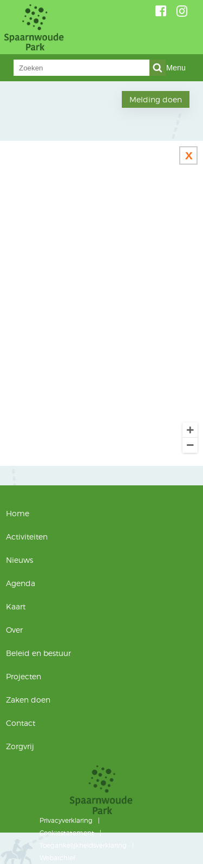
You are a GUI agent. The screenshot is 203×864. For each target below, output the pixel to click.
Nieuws (19, 559)
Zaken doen (28, 699)
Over (14, 629)
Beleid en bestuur (38, 653)
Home (17, 513)
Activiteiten (27, 536)
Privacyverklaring (66, 820)
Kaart (15, 606)
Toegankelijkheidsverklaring (83, 845)
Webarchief (57, 858)
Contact (20, 722)
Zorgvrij (20, 746)
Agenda (20, 583)
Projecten (23, 676)
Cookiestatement (67, 833)
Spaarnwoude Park (79, 27)
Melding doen (155, 99)
